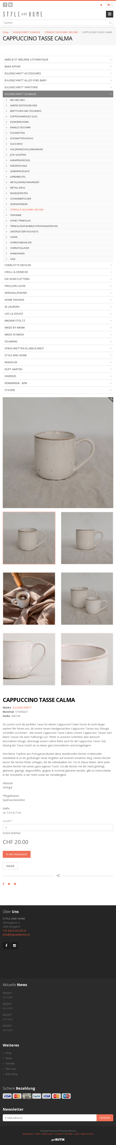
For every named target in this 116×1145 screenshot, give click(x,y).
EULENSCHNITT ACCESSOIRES (23, 73)
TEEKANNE (13, 215)
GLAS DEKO (14, 143)
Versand (59, 1133)
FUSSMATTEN (15, 132)
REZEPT (8, 995)
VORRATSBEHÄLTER (19, 242)
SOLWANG (11, 341)
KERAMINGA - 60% (16, 383)
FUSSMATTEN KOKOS (19, 138)
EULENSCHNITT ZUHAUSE (26, 32)
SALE (10, 259)
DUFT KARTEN (13, 369)
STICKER (10, 390)
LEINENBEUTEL (16, 176)
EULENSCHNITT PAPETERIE (21, 87)
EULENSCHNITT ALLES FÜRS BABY (25, 80)
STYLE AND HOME (16, 355)
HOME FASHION (14, 299)
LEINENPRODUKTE (18, 171)
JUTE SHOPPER (16, 154)
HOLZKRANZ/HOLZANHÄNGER (24, 149)
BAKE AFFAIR (12, 66)
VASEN (11, 237)
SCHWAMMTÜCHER (18, 198)
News (7, 1058)
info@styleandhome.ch (16, 934)
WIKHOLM (11, 362)
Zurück (10, 866)
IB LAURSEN (12, 306)
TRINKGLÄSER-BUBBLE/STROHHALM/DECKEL (32, 226)
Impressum (47, 1133)
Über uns (9, 1068)
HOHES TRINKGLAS (18, 220)
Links (76, 1133)
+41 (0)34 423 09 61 (14, 930)
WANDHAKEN (15, 253)
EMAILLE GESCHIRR (18, 127)
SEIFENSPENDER (17, 204)
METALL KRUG (15, 187)
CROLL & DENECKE (16, 272)
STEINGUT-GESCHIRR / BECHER (61, 32)
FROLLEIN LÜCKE (15, 286)
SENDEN (105, 1117)
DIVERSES (10, 376)
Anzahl (7, 821)
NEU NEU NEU (15, 100)
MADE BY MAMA (15, 327)
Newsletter (28, 1133)
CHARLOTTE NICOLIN (18, 265)
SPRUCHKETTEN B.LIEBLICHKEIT (24, 348)
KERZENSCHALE (16, 165)
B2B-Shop (10, 1074)
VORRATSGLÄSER (17, 248)
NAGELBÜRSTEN (17, 193)
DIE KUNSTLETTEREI (17, 279)
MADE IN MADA (14, 334)
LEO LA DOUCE (14, 313)
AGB (38, 1133)
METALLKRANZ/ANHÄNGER (22, 182)
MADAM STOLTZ (15, 320)
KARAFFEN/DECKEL (18, 160)
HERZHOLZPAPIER (16, 293)
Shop (6, 32)
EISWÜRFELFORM (17, 122)
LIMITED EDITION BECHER (21, 105)
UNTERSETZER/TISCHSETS (22, 231)
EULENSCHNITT (22, 707)
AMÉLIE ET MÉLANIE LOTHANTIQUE (26, 59)
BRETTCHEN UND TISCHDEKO (24, 111)
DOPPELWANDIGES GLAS (21, 116)
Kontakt (9, 1063)
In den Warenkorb (16, 854)
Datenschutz (87, 1133)
